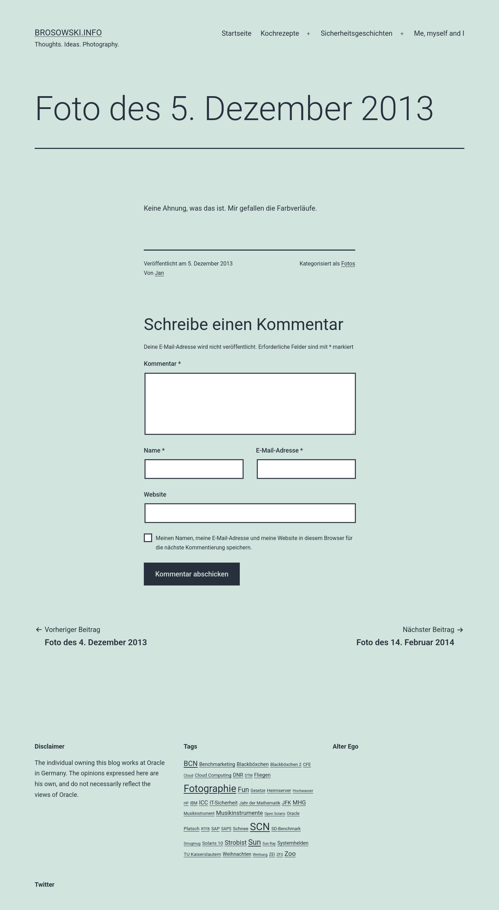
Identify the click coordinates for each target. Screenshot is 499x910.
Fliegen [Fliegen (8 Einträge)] (262, 775)
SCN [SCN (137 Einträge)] (260, 827)
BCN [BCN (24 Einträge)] (191, 763)
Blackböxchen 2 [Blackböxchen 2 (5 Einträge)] (285, 764)
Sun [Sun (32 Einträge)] (254, 842)
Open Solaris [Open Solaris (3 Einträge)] (274, 813)
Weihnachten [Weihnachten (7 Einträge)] (237, 854)
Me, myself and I (439, 33)
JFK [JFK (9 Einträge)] (286, 803)
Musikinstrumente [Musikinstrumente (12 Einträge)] (239, 812)
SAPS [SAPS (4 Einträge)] (226, 828)
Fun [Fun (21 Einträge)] (243, 790)
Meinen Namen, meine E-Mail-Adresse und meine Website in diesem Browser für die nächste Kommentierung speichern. (254, 543)
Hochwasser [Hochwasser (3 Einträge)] (303, 791)
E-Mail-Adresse (279, 450)
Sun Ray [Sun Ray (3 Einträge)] (269, 843)
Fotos (348, 263)
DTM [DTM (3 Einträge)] (249, 775)
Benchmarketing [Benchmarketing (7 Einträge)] (217, 764)
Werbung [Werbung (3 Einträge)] (260, 854)
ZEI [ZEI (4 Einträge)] (272, 854)
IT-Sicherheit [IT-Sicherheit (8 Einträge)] (224, 803)
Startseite (237, 33)
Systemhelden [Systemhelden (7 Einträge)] (292, 843)
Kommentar (162, 363)
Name (154, 450)
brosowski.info (68, 32)
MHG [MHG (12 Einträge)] (299, 802)
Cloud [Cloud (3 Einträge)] (188, 775)
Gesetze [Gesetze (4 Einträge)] (258, 790)
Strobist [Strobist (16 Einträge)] (235, 842)
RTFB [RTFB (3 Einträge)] (205, 829)
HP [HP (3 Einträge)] (186, 803)
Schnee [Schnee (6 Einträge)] (240, 828)
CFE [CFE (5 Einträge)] (307, 764)
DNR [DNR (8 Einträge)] (238, 775)
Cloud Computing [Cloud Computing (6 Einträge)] (213, 775)
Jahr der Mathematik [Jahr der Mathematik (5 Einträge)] (259, 803)
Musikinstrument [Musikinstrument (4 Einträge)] (199, 813)
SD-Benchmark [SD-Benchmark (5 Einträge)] (285, 828)
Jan (159, 273)
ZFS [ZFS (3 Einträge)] (280, 854)
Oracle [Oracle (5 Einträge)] (293, 813)
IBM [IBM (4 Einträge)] (194, 803)
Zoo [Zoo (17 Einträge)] (290, 854)
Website (155, 494)
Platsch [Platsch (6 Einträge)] (192, 828)
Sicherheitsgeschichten (356, 33)
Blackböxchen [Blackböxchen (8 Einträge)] (253, 764)
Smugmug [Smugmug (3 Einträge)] (192, 843)
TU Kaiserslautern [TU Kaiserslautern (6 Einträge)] (202, 854)
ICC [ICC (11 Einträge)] (203, 802)
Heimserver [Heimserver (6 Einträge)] (279, 790)
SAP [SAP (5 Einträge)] (215, 828)
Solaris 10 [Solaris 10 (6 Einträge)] (212, 843)
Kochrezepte (280, 33)
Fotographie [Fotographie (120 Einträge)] (210, 788)
